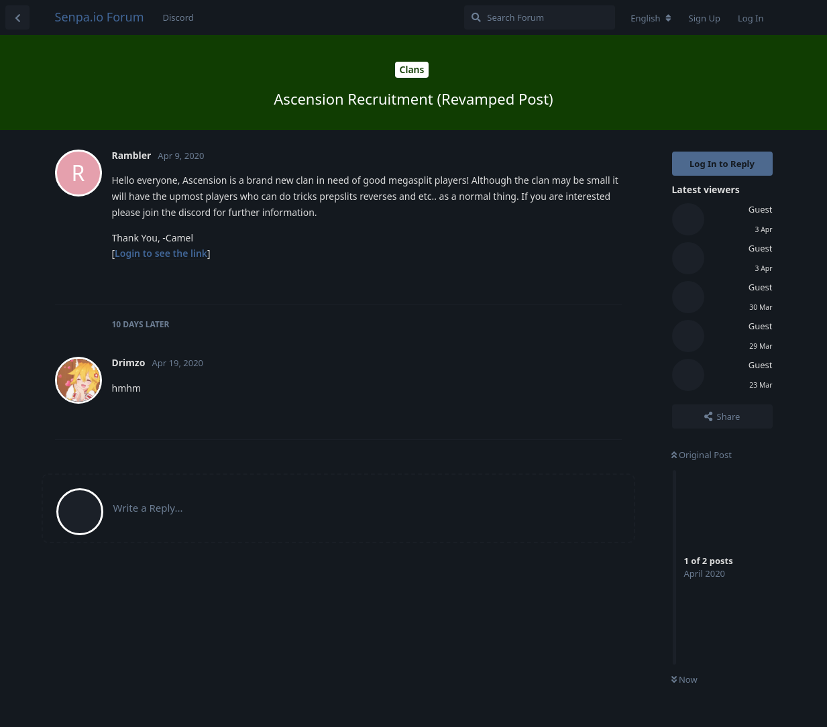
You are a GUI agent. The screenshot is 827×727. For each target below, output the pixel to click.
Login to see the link (161, 253)
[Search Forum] (539, 17)
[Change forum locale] (650, 18)
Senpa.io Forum (99, 17)
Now (684, 679)
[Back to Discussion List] (17, 17)
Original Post (701, 455)
